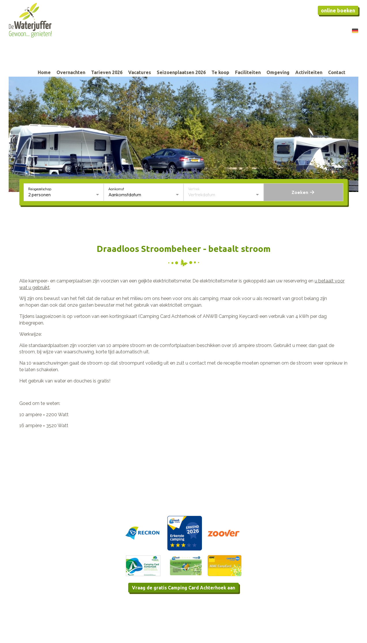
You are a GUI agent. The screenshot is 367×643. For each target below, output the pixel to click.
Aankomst (116, 189)
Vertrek (194, 189)
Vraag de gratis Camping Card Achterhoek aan (183, 587)
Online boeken (338, 10)
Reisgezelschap (39, 189)
